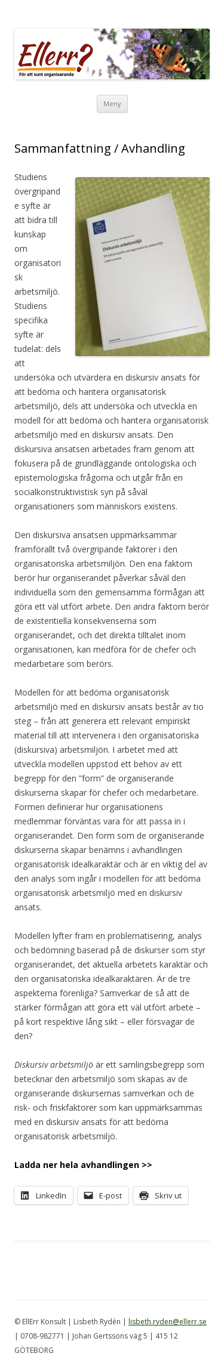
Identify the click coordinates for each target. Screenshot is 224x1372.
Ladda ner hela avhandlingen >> (83, 1164)
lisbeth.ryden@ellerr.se (167, 1322)
